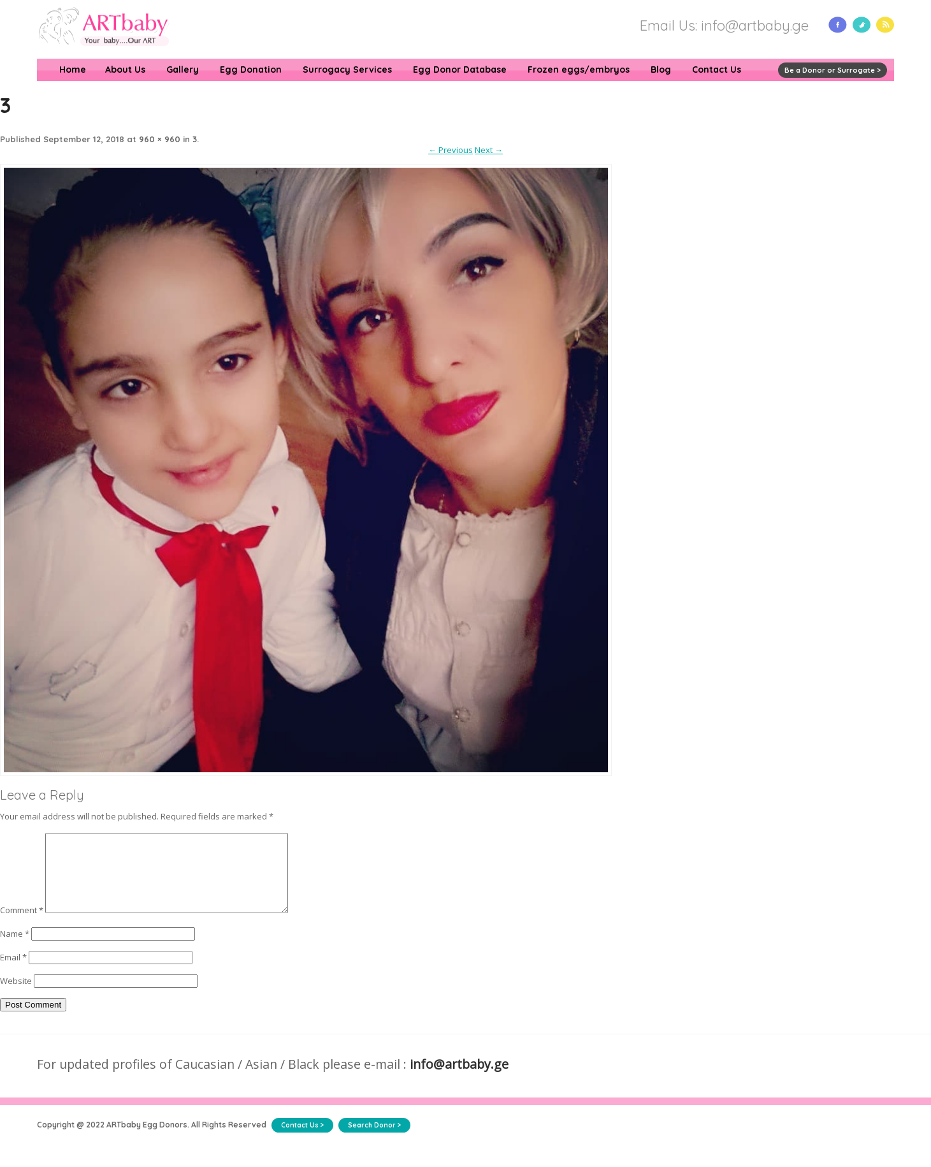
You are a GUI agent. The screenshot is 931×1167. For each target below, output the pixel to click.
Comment (21, 925)
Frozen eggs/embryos (579, 69)
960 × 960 (159, 139)
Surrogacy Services (347, 69)
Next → (489, 150)
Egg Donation (251, 69)
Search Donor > (374, 1140)
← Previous (450, 150)
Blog (661, 69)
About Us (125, 69)
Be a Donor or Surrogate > (832, 70)
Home (72, 69)
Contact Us (716, 69)
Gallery (182, 69)
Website (16, 996)
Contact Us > (302, 1140)
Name (14, 949)
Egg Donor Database (460, 69)
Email (13, 972)
